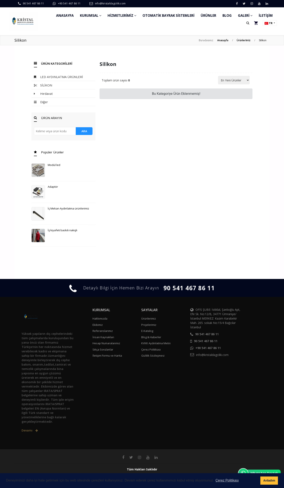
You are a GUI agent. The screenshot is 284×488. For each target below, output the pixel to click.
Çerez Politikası (151, 349)
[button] (247, 23)
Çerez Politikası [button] (227, 480)
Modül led (54, 165)
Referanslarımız (103, 331)
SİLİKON (43, 85)
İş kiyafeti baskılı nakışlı (62, 230)
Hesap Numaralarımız (106, 343)
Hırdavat (43, 93)
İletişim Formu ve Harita (107, 355)
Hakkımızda (100, 318)
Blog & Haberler (151, 337)
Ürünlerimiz (148, 318)
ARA (84, 131)
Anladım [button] (269, 480)
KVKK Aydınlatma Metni (156, 343)
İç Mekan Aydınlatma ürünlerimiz (68, 208)
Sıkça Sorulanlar (103, 349)
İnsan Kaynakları (103, 337)
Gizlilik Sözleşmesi (152, 355)
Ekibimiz (98, 325)
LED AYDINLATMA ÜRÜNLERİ (58, 76)
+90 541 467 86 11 (69, 3)
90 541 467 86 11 (33, 3)
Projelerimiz (148, 325)
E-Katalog (147, 331)
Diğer (41, 102)
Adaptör (53, 187)
